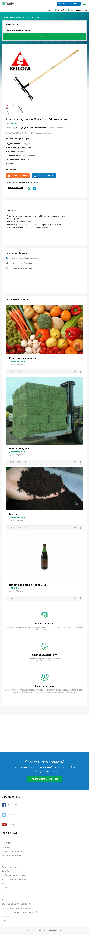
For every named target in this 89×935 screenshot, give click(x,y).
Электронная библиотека (14, 879)
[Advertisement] (44, 733)
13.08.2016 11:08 (19, 598)
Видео (5, 920)
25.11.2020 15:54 (16, 133)
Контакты (6, 847)
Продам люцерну (19, 448)
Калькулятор (8, 916)
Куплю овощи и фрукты (22, 358)
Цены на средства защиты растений (19, 912)
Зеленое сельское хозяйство (16, 904)
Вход (72, 10)
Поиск (44, 36)
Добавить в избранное (22, 268)
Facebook (9, 805)
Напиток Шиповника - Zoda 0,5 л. (27, 584)
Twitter (8, 814)
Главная (5, 17)
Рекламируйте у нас (12, 855)
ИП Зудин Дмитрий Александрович (31, 128)
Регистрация (81, 10)
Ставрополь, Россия (44, 133)
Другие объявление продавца (25, 258)
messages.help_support (13, 851)
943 (64, 128)
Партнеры (7, 843)
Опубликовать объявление (44, 779)
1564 (30, 133)
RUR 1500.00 (16, 124)
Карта (5, 884)
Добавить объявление (68, 3)
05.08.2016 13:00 (19, 372)
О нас (4, 838)
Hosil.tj (5, 899)
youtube (9, 824)
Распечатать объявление (22, 263)
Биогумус (14, 514)
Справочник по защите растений (18, 908)
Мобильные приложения (14, 875)
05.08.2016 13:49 (19, 462)
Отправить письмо (44, 175)
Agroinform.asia (9, 867)
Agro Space (7, 871)
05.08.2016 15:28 (19, 528)
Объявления (16, 17)
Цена (4, 888)
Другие (28, 17)
